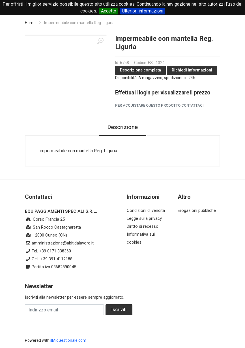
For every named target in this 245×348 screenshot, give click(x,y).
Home (30, 22)
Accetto (108, 11)
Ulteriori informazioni (142, 11)
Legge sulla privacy (144, 218)
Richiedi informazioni (192, 70)
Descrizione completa (140, 70)
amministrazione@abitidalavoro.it (63, 243)
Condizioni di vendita (146, 210)
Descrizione (123, 127)
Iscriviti (118, 309)
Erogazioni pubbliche (197, 210)
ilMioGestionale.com (68, 340)
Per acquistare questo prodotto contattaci (159, 105)
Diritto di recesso (142, 226)
